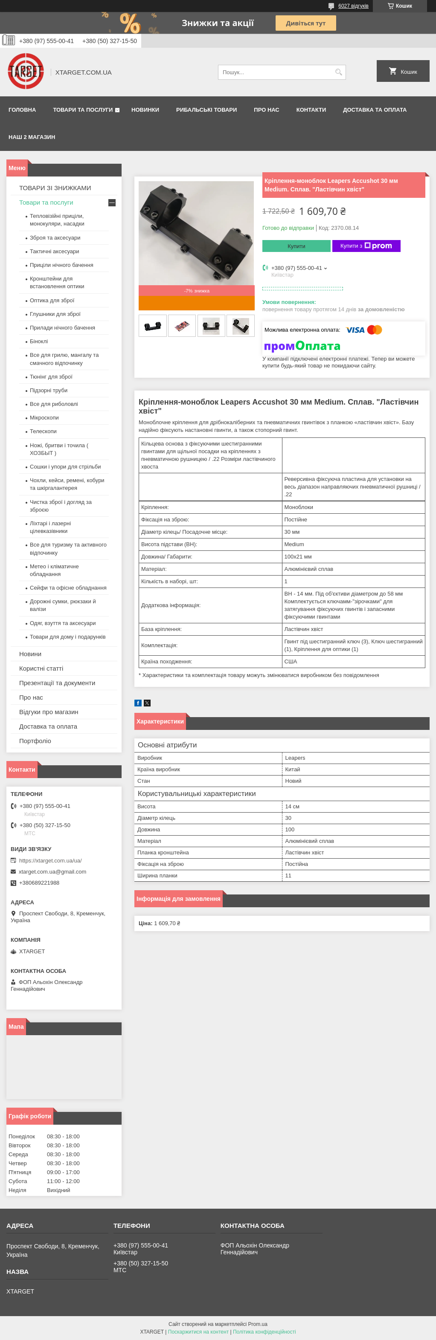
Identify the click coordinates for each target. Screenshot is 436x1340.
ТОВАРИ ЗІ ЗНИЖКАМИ (55, 187)
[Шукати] (338, 72)
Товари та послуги (83, 110)
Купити (296, 246)
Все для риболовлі (54, 404)
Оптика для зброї (52, 300)
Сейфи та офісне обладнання (68, 588)
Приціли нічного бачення (61, 265)
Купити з (366, 246)
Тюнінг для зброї (51, 376)
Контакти (311, 110)
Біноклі (39, 341)
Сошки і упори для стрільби (65, 466)
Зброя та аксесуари (55, 237)
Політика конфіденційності (264, 1332)
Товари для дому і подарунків (68, 637)
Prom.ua (257, 1324)
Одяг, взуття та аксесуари (63, 623)
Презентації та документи (57, 682)
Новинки (145, 110)
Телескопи (43, 431)
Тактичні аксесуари (54, 251)
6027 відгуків (353, 6)
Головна (22, 110)
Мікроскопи (44, 417)
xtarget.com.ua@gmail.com (52, 871)
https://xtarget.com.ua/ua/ (50, 860)
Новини (30, 653)
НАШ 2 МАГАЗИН (32, 137)
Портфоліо (35, 740)
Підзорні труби (48, 390)
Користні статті (41, 668)
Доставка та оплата (375, 110)
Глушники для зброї (55, 314)
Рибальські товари (206, 110)
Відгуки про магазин (48, 711)
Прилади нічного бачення (62, 327)
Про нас (266, 110)
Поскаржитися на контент (198, 1332)
